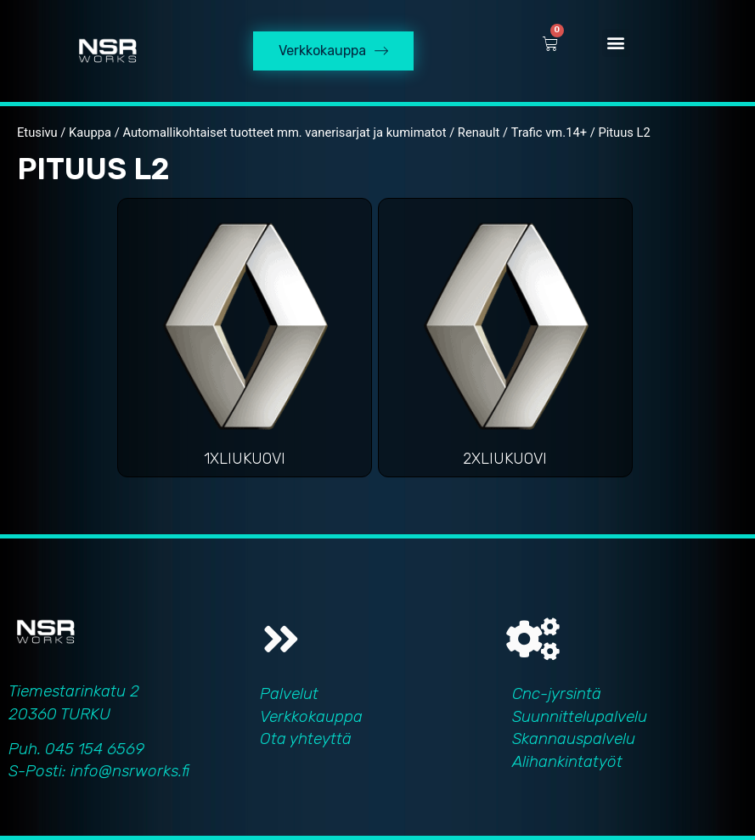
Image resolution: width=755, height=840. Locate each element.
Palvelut (289, 693)
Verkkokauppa (311, 716)
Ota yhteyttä (306, 738)
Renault (479, 132)
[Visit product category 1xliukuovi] (244, 341)
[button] (616, 43)
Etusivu (37, 132)
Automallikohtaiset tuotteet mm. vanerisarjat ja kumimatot (284, 132)
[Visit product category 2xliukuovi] (505, 341)
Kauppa (90, 132)
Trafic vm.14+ (549, 132)
